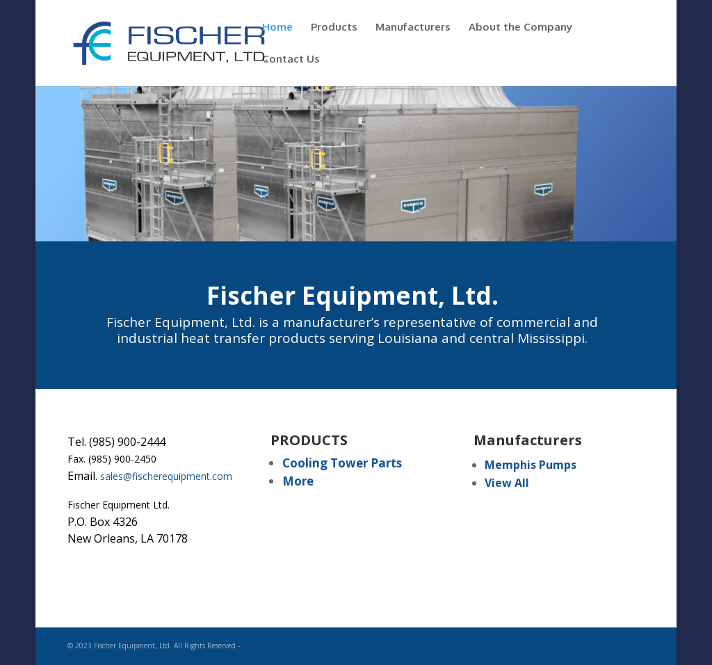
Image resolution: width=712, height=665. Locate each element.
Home (277, 27)
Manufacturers (413, 27)
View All (507, 482)
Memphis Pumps (530, 464)
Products (334, 27)
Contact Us (291, 59)
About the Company (520, 27)
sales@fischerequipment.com (166, 476)
